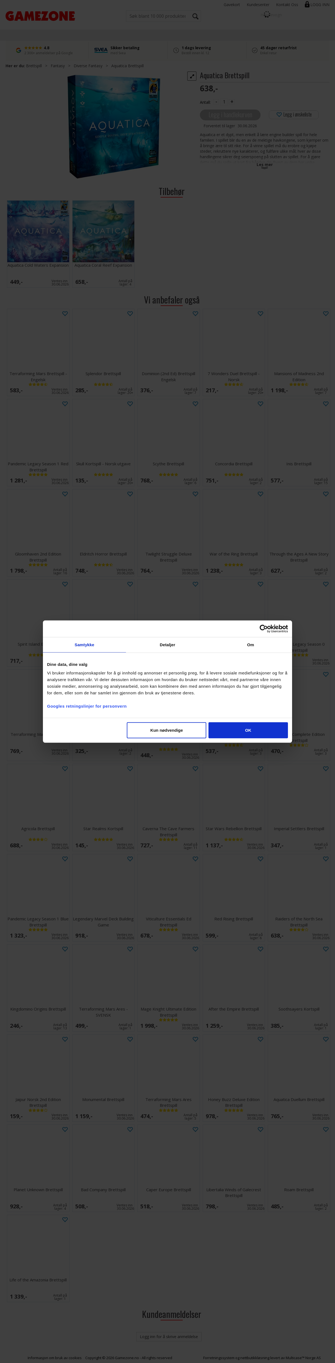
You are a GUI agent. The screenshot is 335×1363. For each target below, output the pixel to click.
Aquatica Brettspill (127, 65)
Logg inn (319, 4)
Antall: (205, 102)
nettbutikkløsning (254, 1357)
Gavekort (232, 4)
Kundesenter (258, 4)
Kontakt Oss (287, 4)
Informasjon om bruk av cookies (55, 1357)
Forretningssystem (219, 1357)
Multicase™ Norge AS (303, 1357)
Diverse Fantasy (88, 65)
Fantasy (58, 65)
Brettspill (34, 65)
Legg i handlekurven (230, 114)
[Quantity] (224, 101)
